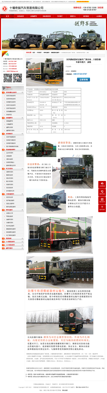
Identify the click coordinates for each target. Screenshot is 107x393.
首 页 (7, 16)
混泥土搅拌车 (10, 203)
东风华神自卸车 (11, 99)
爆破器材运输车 (11, 229)
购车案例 (86, 16)
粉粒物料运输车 (11, 232)
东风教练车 (9, 133)
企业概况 (99, 16)
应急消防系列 (47, 16)
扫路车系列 (9, 184)
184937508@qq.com (12, 71)
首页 (34, 52)
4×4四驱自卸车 (10, 241)
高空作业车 (9, 197)
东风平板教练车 (11, 137)
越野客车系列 (10, 130)
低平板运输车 (10, 200)
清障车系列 (9, 172)
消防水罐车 (9, 159)
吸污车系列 (9, 181)
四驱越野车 (9, 121)
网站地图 (65, 390)
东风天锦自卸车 (11, 95)
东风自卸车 (20, 16)
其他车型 (9, 114)
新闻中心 (73, 16)
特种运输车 (9, 210)
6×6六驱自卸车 (10, 245)
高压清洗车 (9, 187)
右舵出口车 (9, 213)
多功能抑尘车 (10, 191)
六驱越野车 (9, 124)
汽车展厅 (60, 16)
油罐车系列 (9, 219)
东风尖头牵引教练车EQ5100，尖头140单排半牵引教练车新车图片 (52, 376)
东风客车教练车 (11, 143)
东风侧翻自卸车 (11, 111)
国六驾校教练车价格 (12, 146)
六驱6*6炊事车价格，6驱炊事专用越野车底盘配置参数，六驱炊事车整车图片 (55, 374)
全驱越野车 (33, 16)
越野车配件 (9, 248)
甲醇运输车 (9, 216)
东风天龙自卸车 (11, 105)
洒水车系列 (9, 178)
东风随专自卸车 (11, 102)
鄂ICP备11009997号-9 (82, 387)
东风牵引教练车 (11, 140)
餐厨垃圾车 (9, 175)
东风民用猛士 (10, 162)
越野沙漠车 (9, 127)
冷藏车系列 (9, 222)
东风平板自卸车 (11, 108)
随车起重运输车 (11, 206)
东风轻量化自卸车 (11, 92)
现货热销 (8, 238)
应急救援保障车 (10, 149)
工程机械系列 (10, 194)
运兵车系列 (9, 153)
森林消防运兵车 (11, 165)
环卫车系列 (9, 168)
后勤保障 (9, 156)
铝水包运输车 (10, 226)
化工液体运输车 (11, 235)
